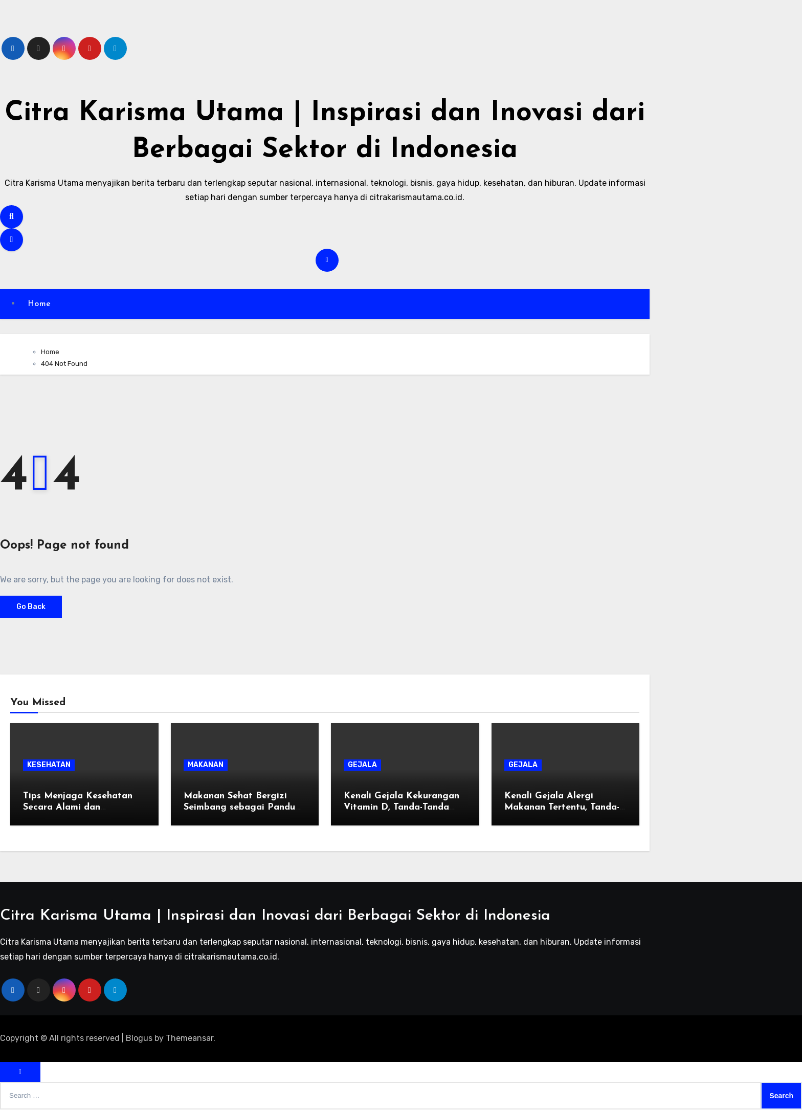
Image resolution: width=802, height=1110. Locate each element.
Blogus (139, 1038)
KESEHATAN (49, 765)
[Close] (20, 1072)
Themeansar (189, 1038)
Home (40, 304)
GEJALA (362, 765)
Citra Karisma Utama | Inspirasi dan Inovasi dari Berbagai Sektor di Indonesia (275, 916)
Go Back (31, 607)
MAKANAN (206, 765)
